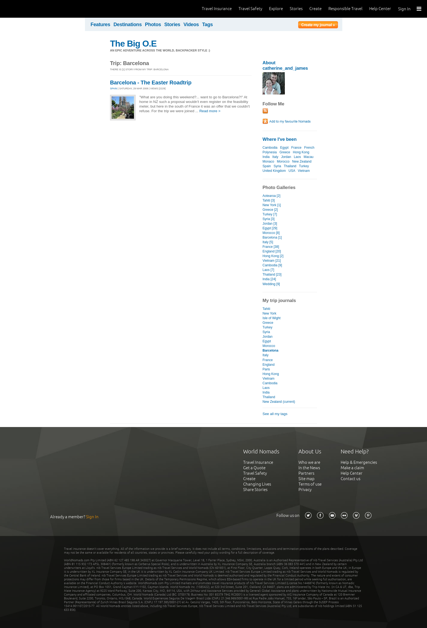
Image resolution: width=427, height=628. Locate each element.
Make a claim (352, 467)
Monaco (268, 161)
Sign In (404, 9)
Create (315, 8)
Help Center (380, 8)
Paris (266, 369)
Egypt (284, 148)
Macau (308, 157)
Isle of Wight (271, 318)
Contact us (350, 478)
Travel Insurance (217, 8)
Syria (277, 166)
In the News (309, 467)
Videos (191, 24)
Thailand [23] (272, 274)
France (296, 148)
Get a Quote (254, 467)
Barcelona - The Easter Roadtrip (150, 83)
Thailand (290, 166)
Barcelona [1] (272, 237)
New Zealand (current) (279, 402)
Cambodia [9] (272, 265)
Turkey (304, 166)
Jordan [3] (270, 223)
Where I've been (280, 139)
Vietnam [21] (272, 261)
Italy (275, 157)
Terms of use (310, 484)
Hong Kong (301, 152)
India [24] (269, 279)
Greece (284, 152)
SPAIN (113, 88)
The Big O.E (133, 43)
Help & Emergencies (359, 462)
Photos (153, 24)
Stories (296, 8)
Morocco (283, 161)
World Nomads (28, 9)
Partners (306, 473)
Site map (306, 478)
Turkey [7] (270, 214)
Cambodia (270, 148)
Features (100, 24)
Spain (267, 166)
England (268, 365)
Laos (297, 157)
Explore (276, 8)
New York (269, 313)
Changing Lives (257, 484)
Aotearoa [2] (271, 196)
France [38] (271, 247)
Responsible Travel (345, 8)
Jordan (286, 157)
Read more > (210, 111)
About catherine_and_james (285, 65)
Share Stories (255, 489)
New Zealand (302, 161)
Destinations (128, 24)
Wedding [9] (271, 284)
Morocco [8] (271, 233)
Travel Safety (250, 8)
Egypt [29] (270, 228)
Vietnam (304, 171)
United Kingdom (274, 171)
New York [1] (272, 205)
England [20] (272, 251)
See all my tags (275, 414)
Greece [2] (270, 210)
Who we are (309, 462)
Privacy (305, 489)
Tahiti (266, 309)
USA (292, 171)
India (266, 157)
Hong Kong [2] (273, 256)
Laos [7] (268, 270)
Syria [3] (268, 219)
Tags (207, 24)
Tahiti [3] (269, 200)
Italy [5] (268, 242)
